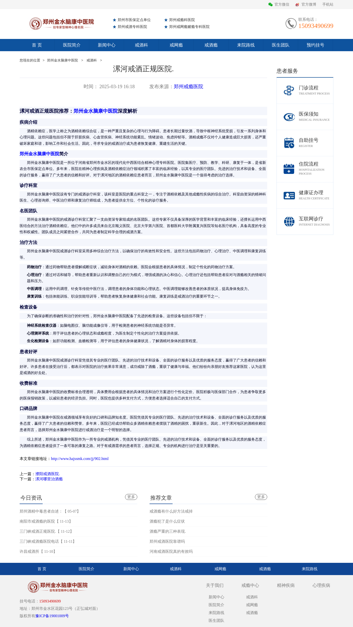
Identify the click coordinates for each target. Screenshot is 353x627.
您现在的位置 (30, 60)
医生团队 (281, 45)
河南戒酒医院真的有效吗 (171, 551)
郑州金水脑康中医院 (62, 60)
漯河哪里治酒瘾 (49, 479)
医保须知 (316, 116)
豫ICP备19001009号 (52, 616)
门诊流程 (316, 90)
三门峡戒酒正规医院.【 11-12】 (47, 531)
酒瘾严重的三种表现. (168, 531)
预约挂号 (315, 45)
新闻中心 (106, 45)
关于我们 (215, 585)
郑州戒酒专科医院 (132, 27)
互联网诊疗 (316, 221)
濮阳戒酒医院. (47, 474)
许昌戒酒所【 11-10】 (38, 551)
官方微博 (309, 4)
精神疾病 (286, 585)
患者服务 (287, 71)
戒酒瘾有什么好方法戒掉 (171, 511)
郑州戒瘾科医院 (182, 20)
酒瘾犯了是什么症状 (167, 521)
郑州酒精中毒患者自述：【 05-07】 (50, 511)
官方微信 (282, 4)
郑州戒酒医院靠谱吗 (167, 541)
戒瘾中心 (250, 585)
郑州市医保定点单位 (134, 20)
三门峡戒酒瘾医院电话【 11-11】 (48, 541)
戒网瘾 (176, 45)
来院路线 (246, 45)
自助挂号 (316, 142)
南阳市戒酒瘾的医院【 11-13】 (46, 521)
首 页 (37, 45)
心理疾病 (321, 585)
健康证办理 (316, 195)
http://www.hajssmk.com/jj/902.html (80, 459)
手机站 (327, 4)
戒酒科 (141, 45)
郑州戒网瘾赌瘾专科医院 (189, 27)
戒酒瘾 (211, 45)
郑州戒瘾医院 (188, 86)
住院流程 (316, 168)
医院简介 (72, 45)
